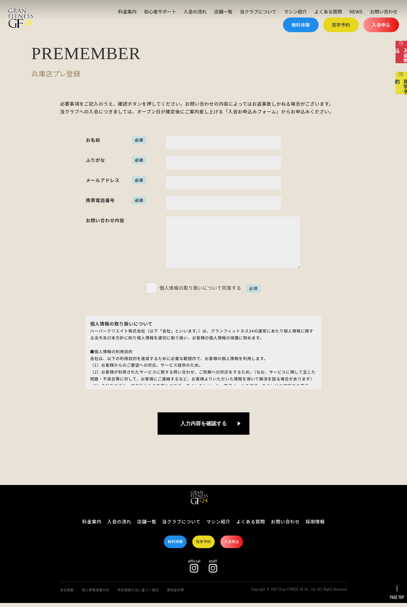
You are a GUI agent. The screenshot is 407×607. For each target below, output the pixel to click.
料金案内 (127, 11)
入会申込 (381, 24)
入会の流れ (195, 11)
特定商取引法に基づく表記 (152, 593)
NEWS (355, 11)
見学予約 (341, 24)
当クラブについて (258, 11)
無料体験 (301, 24)
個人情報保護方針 (102, 593)
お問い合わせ (384, 11)
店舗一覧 (223, 11)
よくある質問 (328, 11)
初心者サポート (160, 11)
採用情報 (315, 521)
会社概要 (68, 593)
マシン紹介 (295, 11)
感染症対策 (196, 593)
